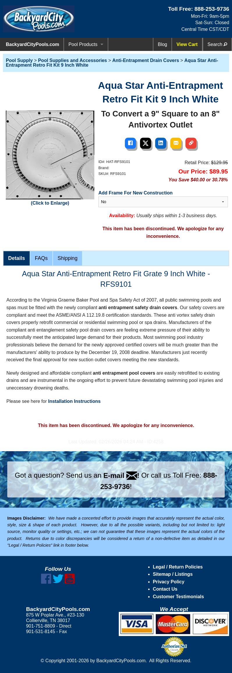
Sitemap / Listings (173, 574)
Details (16, 258)
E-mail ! (121, 475)
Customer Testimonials (178, 596)
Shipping (67, 258)
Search (217, 44)
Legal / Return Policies (178, 566)
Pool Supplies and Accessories (72, 60)
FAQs (41, 258)
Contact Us (165, 589)
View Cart (187, 44)
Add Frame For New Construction (135, 192)
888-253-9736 (211, 9)
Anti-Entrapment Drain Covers (145, 60)
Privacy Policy (169, 581)
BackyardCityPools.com (32, 44)
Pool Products (83, 44)
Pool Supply (19, 60)
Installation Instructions (74, 401)
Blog (162, 44)
